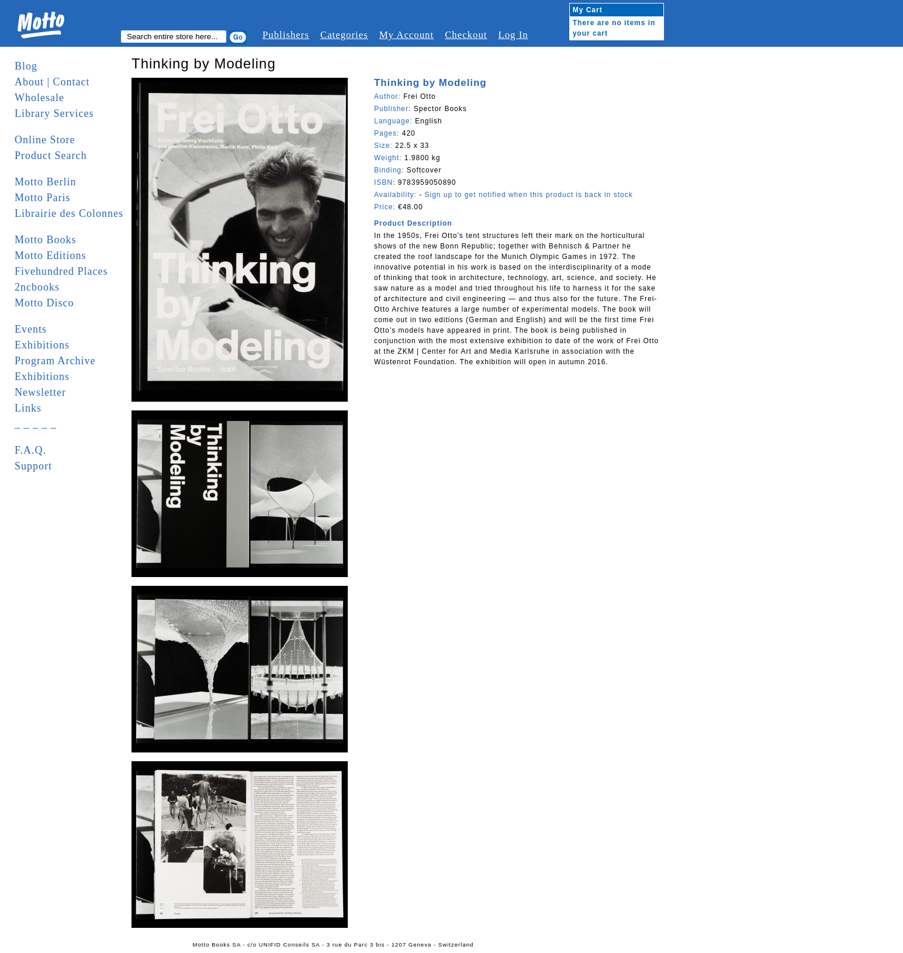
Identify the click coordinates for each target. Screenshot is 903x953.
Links (28, 408)
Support (33, 466)
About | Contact (52, 82)
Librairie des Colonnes (69, 213)
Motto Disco (44, 303)
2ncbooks (37, 287)
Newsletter (40, 392)
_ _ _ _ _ (36, 424)
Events (31, 329)
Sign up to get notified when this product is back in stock (528, 195)
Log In (513, 34)
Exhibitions (42, 345)
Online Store (45, 140)
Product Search (51, 155)
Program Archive (55, 361)
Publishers (285, 34)
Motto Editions (51, 255)
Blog (26, 66)
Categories (344, 34)
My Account (406, 34)
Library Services (54, 113)
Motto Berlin (46, 182)
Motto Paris (43, 197)
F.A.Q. (30, 450)
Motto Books (46, 240)
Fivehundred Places (61, 271)
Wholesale (39, 97)
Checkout (466, 34)
